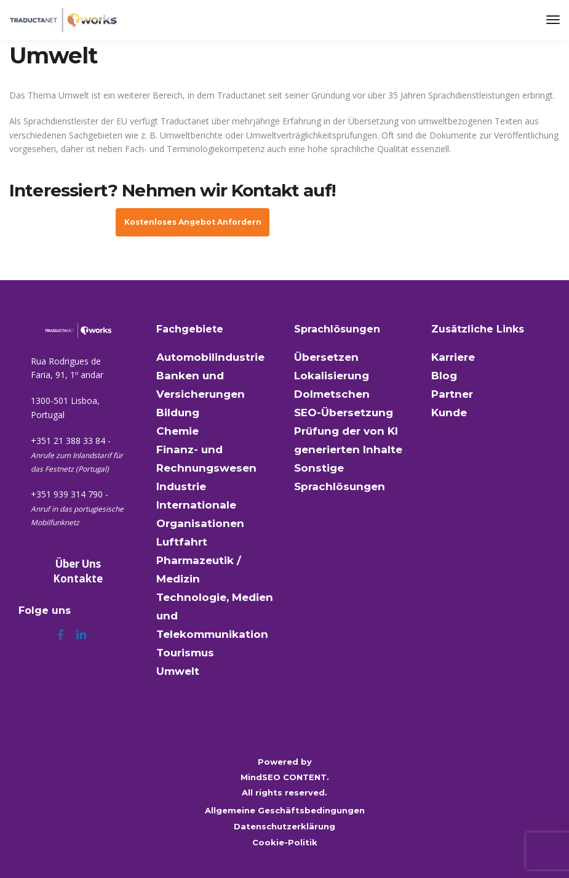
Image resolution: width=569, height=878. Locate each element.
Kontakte (78, 578)
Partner (452, 394)
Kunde (449, 412)
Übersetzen (326, 357)
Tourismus (185, 652)
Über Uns (78, 564)
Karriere (453, 357)
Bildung (177, 412)
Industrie (181, 486)
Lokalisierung (331, 375)
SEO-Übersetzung (343, 412)
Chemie (177, 431)
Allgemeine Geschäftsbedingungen (285, 810)
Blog (444, 375)
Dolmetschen (332, 394)
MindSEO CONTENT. (285, 777)
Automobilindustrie (210, 357)
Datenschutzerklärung (284, 826)
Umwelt (177, 671)
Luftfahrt (181, 542)
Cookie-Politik (284, 842)
